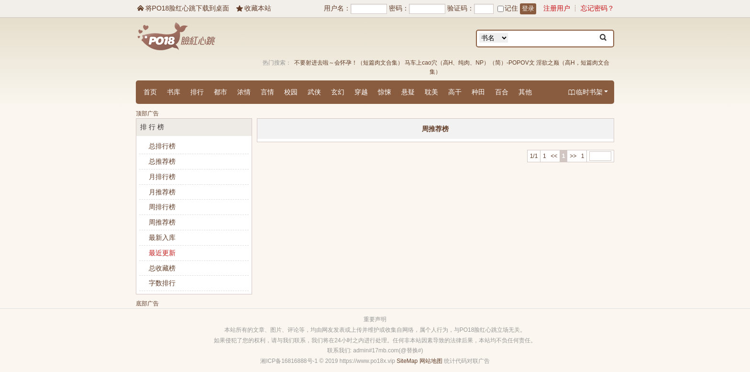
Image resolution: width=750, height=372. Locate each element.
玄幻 (337, 92)
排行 (197, 92)
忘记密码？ (597, 8)
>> (573, 156)
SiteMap (407, 361)
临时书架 (587, 92)
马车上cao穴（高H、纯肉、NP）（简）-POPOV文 (469, 62)
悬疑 (408, 92)
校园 (291, 92)
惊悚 (384, 92)
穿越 (361, 92)
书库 (173, 92)
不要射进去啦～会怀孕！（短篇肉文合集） (348, 62)
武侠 (314, 92)
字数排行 (162, 283)
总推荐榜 (162, 161)
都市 (220, 92)
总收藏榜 (162, 268)
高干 (455, 92)
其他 (525, 92)
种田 (478, 92)
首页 (150, 92)
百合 (501, 92)
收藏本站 (253, 8)
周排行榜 (162, 207)
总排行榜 (162, 146)
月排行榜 (162, 176)
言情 (267, 92)
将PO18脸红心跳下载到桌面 (182, 8)
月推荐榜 (162, 192)
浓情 (244, 92)
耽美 (431, 92)
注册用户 (556, 8)
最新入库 (162, 237)
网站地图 (430, 361)
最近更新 (162, 253)
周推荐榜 (162, 222)
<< (554, 156)
